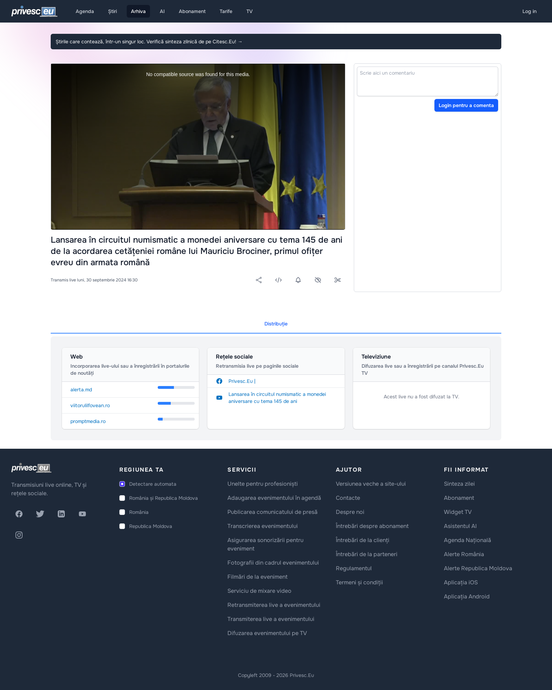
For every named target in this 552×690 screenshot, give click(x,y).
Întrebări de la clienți (362, 540)
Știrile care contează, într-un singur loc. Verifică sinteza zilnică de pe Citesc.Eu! (149, 41)
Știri (112, 11)
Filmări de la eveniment (257, 576)
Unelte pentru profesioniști (262, 483)
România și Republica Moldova (163, 498)
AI (162, 11)
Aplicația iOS (461, 582)
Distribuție (276, 324)
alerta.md (81, 389)
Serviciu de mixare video (259, 591)
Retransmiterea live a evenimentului (273, 605)
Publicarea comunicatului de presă (272, 512)
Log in (529, 11)
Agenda (85, 11)
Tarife (226, 11)
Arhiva (138, 11)
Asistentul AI (460, 526)
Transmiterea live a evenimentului (270, 619)
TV (249, 11)
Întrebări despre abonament (372, 526)
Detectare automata (152, 484)
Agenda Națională (467, 540)
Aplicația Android (467, 596)
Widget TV (458, 512)
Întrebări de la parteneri (366, 554)
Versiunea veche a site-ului (371, 483)
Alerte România (464, 554)
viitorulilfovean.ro (90, 405)
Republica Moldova (150, 526)
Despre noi (350, 512)
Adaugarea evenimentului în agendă (274, 498)
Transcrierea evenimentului (262, 526)
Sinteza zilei (459, 483)
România (139, 512)
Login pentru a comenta (466, 105)
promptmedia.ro (88, 421)
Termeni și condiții (359, 582)
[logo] (31, 468)
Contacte (348, 498)
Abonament (192, 11)
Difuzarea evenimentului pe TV (267, 633)
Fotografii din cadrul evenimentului (273, 562)
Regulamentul (354, 568)
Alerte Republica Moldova (478, 568)
